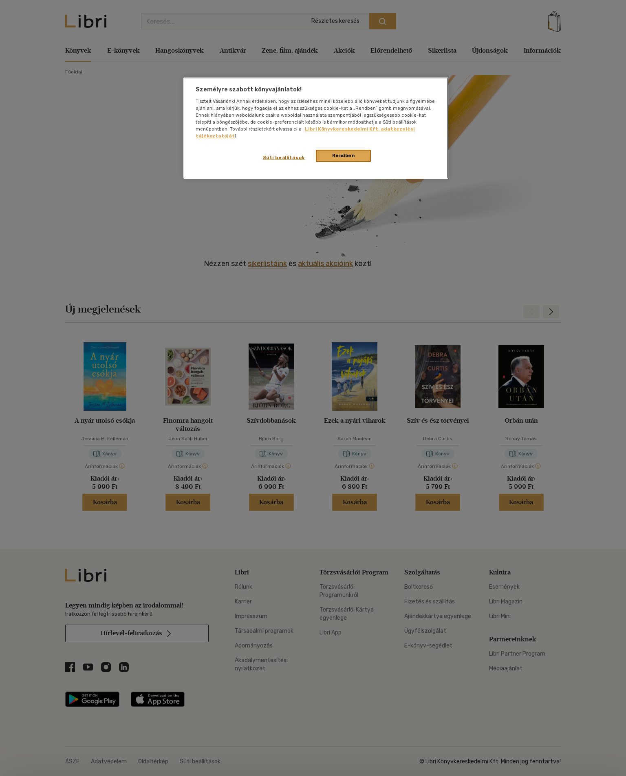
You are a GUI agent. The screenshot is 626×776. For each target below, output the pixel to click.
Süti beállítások (284, 157)
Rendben (343, 155)
